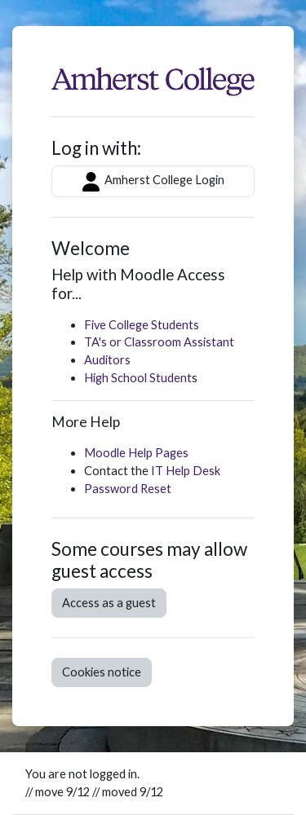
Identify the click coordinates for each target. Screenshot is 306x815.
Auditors (107, 360)
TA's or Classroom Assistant (159, 342)
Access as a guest (109, 603)
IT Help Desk (185, 471)
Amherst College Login (153, 182)
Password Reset (127, 489)
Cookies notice (101, 672)
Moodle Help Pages (136, 453)
